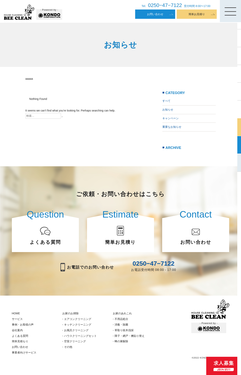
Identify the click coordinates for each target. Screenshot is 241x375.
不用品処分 (121, 319)
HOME (16, 313)
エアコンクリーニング (77, 319)
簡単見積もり (20, 341)
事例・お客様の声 (23, 324)
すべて (166, 100)
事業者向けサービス (24, 352)
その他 (68, 346)
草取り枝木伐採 (124, 330)
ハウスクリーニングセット (80, 335)
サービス (17, 319)
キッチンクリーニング (77, 324)
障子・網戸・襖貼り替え (129, 335)
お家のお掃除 (70, 313)
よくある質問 (20, 335)
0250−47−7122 (153, 263)
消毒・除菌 (121, 324)
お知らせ (167, 109)
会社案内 (17, 330)
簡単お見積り (197, 14)
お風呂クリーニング (76, 330)
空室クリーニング (75, 341)
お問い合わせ (155, 14)
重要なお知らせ (171, 126)
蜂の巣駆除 (121, 341)
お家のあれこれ (122, 313)
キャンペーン (170, 118)
